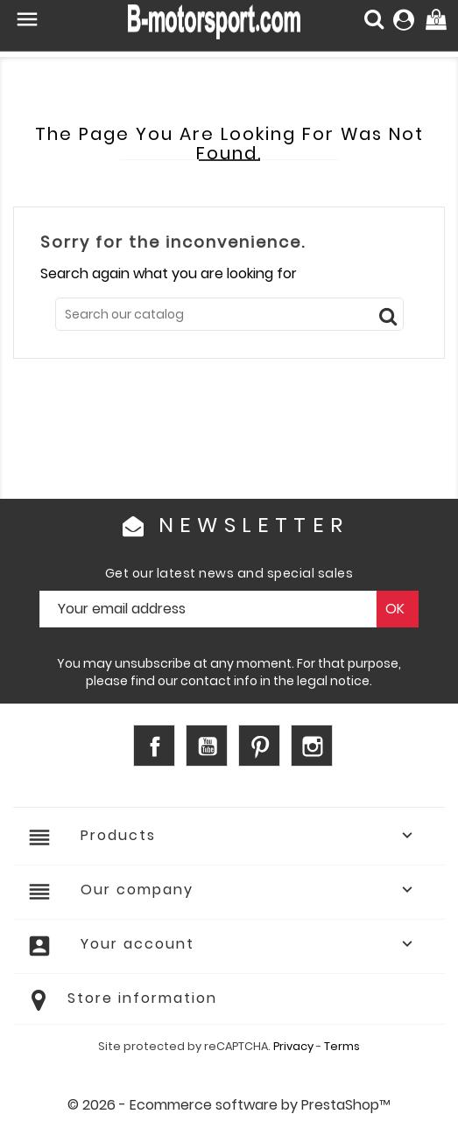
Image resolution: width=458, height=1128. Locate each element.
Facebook (154, 745)
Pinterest (259, 745)
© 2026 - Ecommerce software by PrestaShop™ (229, 1105)
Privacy (293, 1046)
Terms (342, 1046)
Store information (142, 998)
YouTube (207, 745)
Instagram (312, 745)
